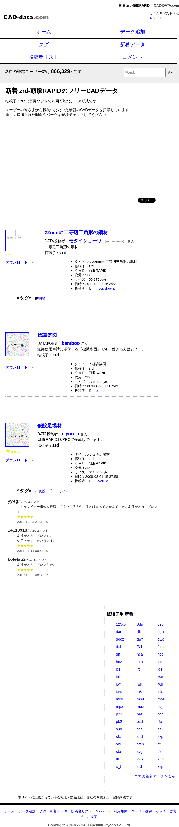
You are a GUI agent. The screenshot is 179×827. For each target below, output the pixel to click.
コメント (133, 57)
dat (118, 632)
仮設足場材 (49, 425)
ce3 (161, 624)
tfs (159, 752)
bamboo (102, 390)
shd (140, 737)
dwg (161, 639)
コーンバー (61, 491)
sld (118, 744)
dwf (140, 639)
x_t (118, 767)
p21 (119, 714)
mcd (119, 699)
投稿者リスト (44, 57)
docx (120, 639)
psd (140, 722)
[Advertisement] (82, 156)
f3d (139, 647)
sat (139, 729)
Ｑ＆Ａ (161, 811)
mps (161, 699)
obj (160, 707)
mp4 (140, 699)
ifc (138, 669)
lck (160, 692)
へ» (19, 262)
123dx (121, 624)
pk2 (119, 722)
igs (160, 669)
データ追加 (132, 31)
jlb (138, 677)
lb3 (139, 692)
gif (118, 654)
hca (140, 654)
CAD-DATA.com (166, 5)
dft (139, 632)
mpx (119, 707)
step (140, 744)
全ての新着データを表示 (154, 776)
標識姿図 (47, 335)
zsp (160, 767)
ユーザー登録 (141, 811)
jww (119, 692)
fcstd (161, 647)
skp (160, 737)
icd (160, 662)
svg (140, 752)
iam (140, 662)
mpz (140, 707)
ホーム (43, 31)
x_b (161, 759)
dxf (118, 647)
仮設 (42, 491)
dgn (161, 632)
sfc (118, 737)
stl (159, 744)
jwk (139, 684)
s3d (119, 729)
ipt (118, 677)
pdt (160, 714)
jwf (118, 684)
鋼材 (42, 298)
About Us (102, 811)
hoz (119, 662)
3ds (140, 624)
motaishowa (105, 288)
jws (160, 684)
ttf (117, 759)
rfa (160, 722)
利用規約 (121, 811)
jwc (160, 677)
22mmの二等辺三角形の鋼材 (76, 232)
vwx (140, 759)
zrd (139, 767)
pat (139, 714)
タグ (44, 44)
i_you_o (102, 481)
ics (118, 669)
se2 (161, 729)
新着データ (132, 44)
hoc (161, 654)
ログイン (156, 18)
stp (118, 752)
